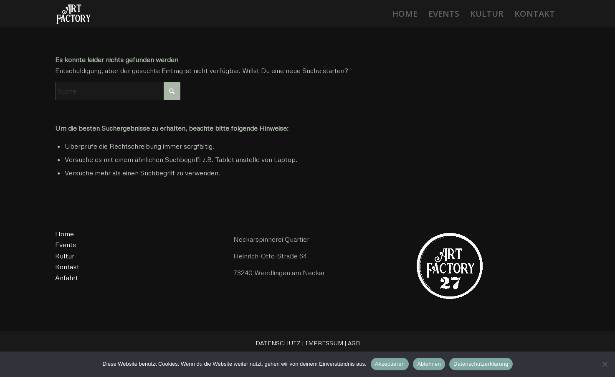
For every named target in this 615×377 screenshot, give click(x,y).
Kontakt (67, 267)
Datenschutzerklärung (480, 364)
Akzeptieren (390, 364)
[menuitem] (405, 14)
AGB (354, 343)
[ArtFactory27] (73, 14)
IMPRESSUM (324, 343)
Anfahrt (66, 277)
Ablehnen (429, 364)
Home (64, 234)
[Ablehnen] (604, 364)
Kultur (64, 256)
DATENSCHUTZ (278, 343)
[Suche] (117, 91)
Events (65, 244)
